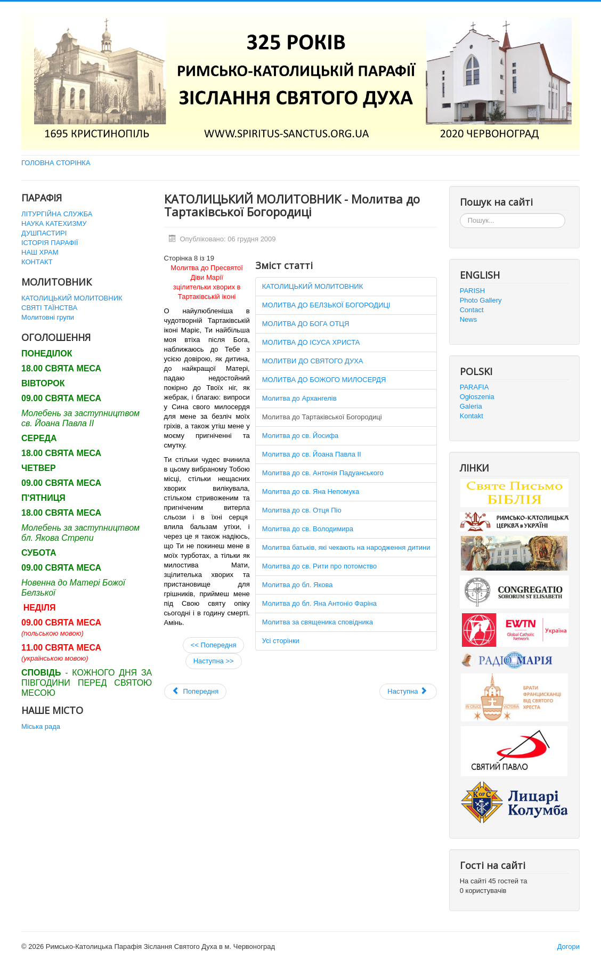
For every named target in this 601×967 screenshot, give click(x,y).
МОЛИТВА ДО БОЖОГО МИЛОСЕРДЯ (324, 380)
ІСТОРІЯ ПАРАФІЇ (49, 243)
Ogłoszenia (477, 397)
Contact (472, 310)
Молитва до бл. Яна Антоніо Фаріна (319, 603)
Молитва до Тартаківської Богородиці (322, 417)
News (468, 319)
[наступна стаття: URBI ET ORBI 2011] (408, 692)
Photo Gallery (481, 300)
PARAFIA (474, 387)
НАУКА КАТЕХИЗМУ (53, 223)
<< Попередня (214, 645)
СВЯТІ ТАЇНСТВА (49, 308)
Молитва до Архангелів (299, 398)
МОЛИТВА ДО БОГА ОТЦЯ (306, 324)
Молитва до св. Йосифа (300, 436)
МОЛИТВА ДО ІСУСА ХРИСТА (311, 342)
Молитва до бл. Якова (297, 585)
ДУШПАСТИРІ (44, 233)
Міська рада (40, 726)
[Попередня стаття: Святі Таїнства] (195, 692)
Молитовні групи (47, 317)
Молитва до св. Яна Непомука (310, 491)
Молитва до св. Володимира (307, 529)
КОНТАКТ (37, 262)
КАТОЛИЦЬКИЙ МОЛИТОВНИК (72, 298)
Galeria (471, 406)
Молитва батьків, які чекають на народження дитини (346, 547)
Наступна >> (213, 661)
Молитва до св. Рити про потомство (319, 566)
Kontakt (471, 416)
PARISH (472, 291)
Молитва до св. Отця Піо (302, 510)
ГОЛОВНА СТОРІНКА (56, 163)
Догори (568, 946)
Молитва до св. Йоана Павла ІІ (311, 454)
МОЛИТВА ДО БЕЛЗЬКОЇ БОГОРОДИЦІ (326, 305)
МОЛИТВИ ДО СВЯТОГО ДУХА (312, 361)
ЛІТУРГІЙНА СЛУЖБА (56, 214)
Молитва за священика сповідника (317, 622)
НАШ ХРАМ (40, 252)
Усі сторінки (280, 641)
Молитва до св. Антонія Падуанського (323, 473)
